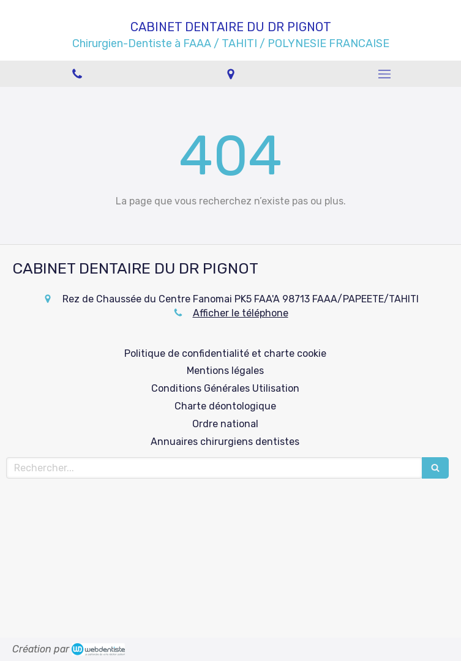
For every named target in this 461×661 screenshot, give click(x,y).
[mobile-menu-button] (384, 74)
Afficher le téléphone (240, 313)
